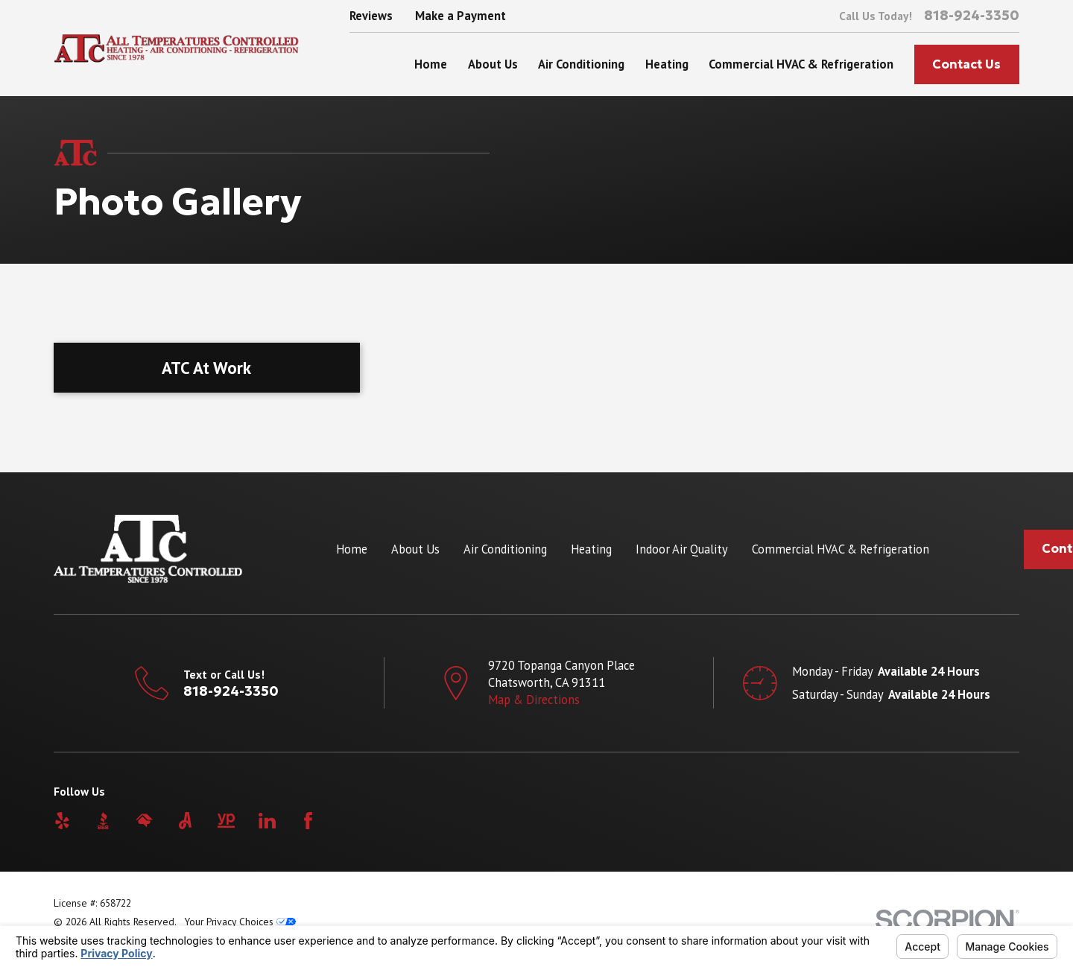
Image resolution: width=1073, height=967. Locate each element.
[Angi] (185, 820)
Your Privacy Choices (240, 921)
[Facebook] (308, 820)
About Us (415, 549)
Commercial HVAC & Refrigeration (840, 549)
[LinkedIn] (267, 820)
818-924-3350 (971, 15)
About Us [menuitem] (493, 64)
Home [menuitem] (430, 64)
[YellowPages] (226, 820)
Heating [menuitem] (667, 64)
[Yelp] (62, 820)
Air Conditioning (505, 549)
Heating (591, 549)
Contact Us (966, 64)
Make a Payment (460, 15)
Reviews (371, 15)
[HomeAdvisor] (144, 820)
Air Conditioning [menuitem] (581, 64)
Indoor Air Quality (682, 549)
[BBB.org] (103, 820)
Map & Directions (534, 699)
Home (351, 549)
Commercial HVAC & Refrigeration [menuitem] (801, 64)
